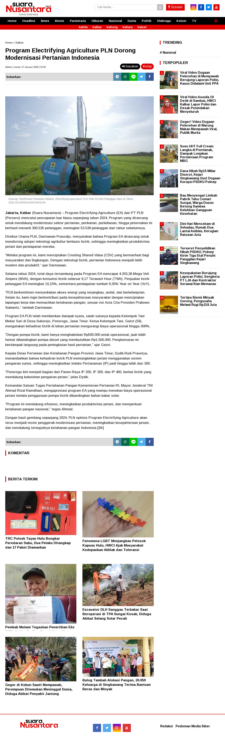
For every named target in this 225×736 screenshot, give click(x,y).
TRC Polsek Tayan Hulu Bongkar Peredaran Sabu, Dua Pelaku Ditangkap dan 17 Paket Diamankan (38, 543)
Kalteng (112, 27)
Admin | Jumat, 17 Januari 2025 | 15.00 (25, 67)
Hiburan (97, 20)
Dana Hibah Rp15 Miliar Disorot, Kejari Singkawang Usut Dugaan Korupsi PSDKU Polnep (200, 176)
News (45, 20)
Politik (146, 20)
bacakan (130, 66)
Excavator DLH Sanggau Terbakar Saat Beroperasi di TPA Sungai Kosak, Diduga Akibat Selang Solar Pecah (116, 614)
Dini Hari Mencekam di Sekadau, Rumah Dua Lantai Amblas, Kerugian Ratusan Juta (199, 229)
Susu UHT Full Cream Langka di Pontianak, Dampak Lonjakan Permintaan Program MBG (196, 154)
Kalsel (142, 27)
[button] (216, 19)
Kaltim (83, 27)
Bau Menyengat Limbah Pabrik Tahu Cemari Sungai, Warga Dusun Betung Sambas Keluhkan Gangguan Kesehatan (198, 205)
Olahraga (164, 20)
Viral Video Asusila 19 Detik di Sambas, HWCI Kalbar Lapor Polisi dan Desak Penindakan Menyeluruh (198, 104)
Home (12, 20)
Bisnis (59, 20)
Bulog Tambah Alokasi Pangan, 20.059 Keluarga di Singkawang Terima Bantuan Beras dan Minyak (116, 684)
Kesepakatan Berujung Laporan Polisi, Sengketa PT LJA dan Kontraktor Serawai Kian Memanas (200, 278)
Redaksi (166, 726)
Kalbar (97, 27)
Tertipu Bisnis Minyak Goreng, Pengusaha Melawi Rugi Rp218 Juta (198, 301)
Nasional (115, 20)
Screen (175, 7)
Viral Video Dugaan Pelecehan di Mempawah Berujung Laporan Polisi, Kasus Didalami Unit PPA (199, 78)
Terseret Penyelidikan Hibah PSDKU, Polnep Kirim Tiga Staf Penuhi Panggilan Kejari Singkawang (197, 256)
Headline (28, 20)
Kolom (181, 20)
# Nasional (168, 52)
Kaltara (128, 27)
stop (147, 66)
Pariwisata (78, 20)
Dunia (132, 20)
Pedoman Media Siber (193, 726)
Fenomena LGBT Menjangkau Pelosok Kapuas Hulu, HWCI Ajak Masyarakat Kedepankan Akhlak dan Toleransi (114, 545)
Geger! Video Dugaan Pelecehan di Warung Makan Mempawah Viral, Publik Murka (198, 127)
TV (194, 20)
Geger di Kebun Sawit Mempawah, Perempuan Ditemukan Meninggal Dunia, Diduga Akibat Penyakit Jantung (39, 689)
